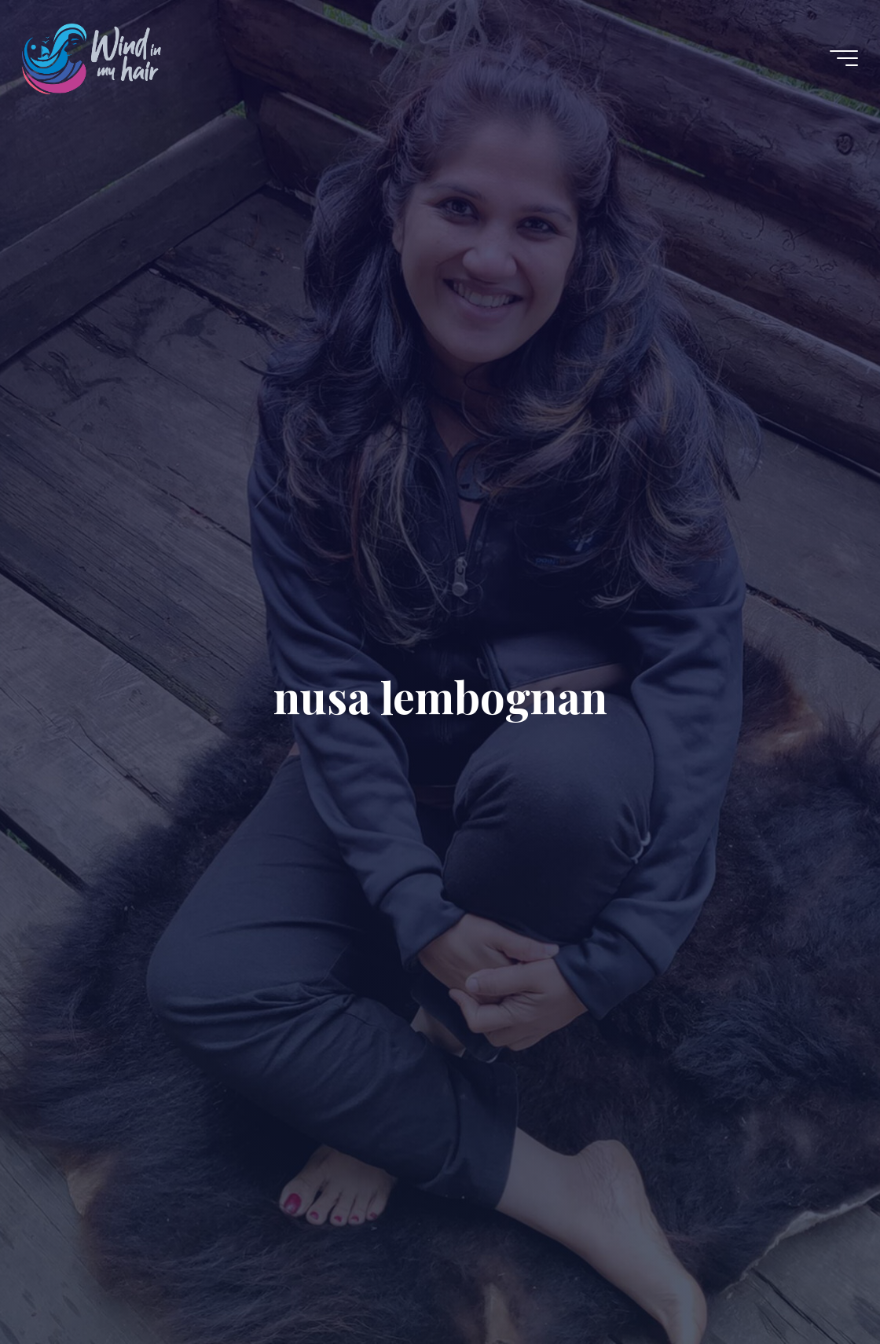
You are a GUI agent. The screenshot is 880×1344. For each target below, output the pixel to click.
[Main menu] (844, 58)
